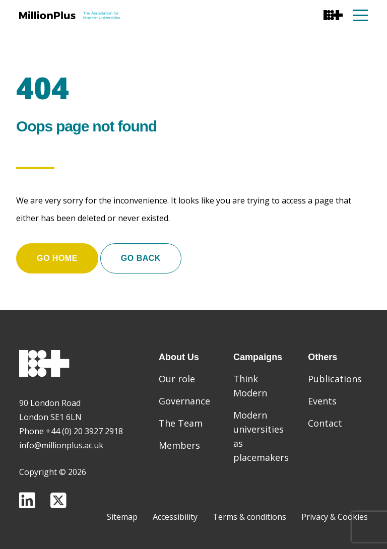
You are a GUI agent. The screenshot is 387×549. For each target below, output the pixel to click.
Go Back (141, 258)
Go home (57, 258)
